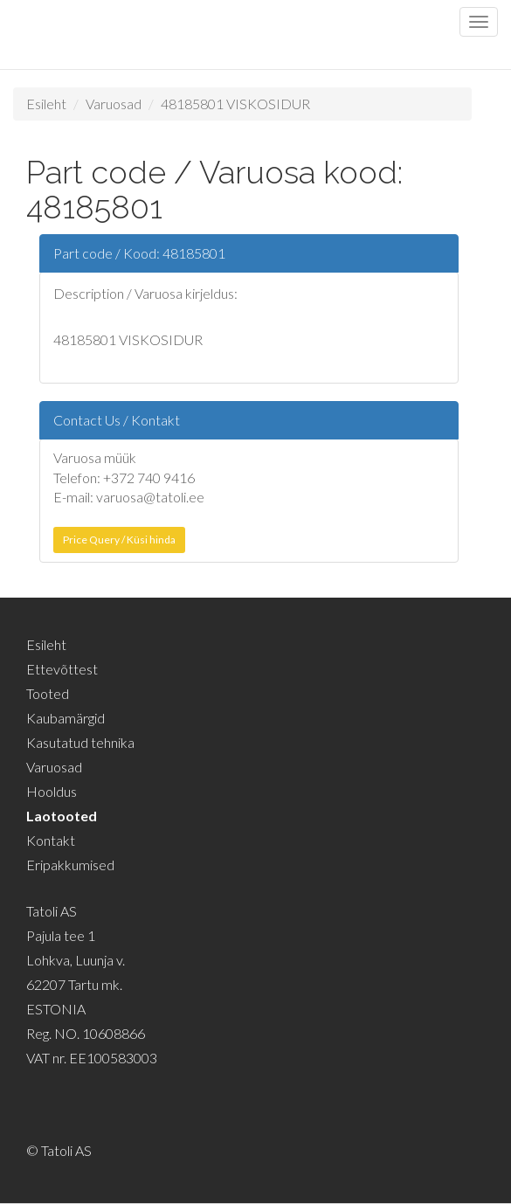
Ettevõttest (62, 669)
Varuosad (114, 103)
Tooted (47, 693)
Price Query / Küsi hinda (119, 539)
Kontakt (50, 840)
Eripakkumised (70, 864)
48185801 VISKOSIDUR (235, 103)
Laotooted (61, 815)
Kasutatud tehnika (80, 742)
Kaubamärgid (65, 717)
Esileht (46, 103)
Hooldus (51, 791)
